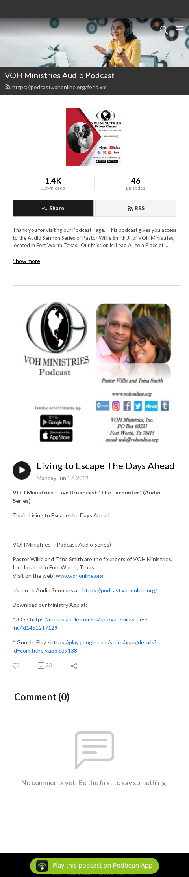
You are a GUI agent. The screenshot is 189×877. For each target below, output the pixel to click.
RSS (136, 208)
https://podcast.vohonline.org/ (119, 590)
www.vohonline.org (79, 575)
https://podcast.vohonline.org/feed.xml (56, 87)
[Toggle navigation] (180, 29)
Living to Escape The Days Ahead (106, 465)
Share (53, 208)
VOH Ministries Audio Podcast (60, 75)
